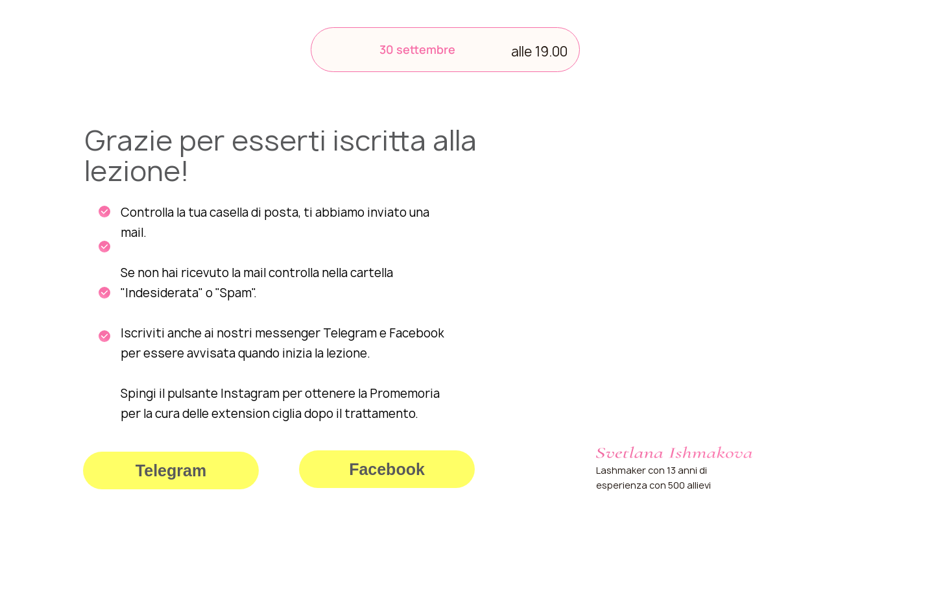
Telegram (171, 470)
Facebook (387, 469)
